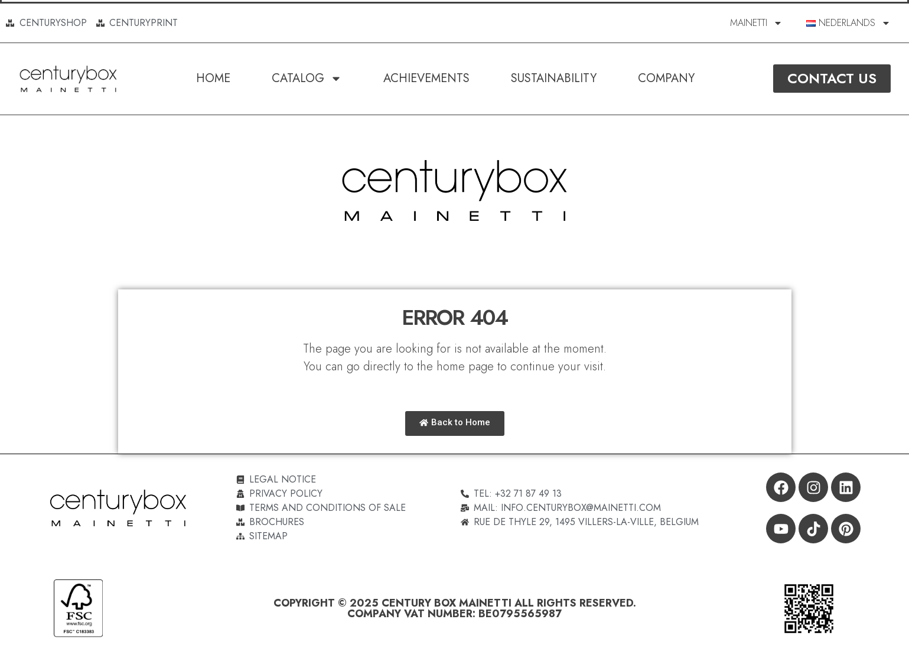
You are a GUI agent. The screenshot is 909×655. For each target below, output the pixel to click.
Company (666, 78)
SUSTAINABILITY (554, 78)
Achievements (426, 78)
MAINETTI (756, 23)
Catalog (307, 78)
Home (213, 78)
